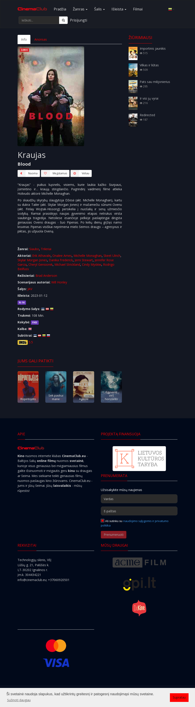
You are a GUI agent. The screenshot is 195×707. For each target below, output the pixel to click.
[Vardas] (139, 498)
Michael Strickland (67, 264)
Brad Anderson (46, 275)
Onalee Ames (62, 255)
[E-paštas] (139, 511)
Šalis (99, 9)
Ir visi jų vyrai (149, 98)
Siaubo (34, 249)
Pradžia (60, 9)
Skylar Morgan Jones (32, 260)
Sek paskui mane (55, 397)
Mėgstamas (54, 173)
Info (24, 39)
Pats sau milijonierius (155, 82)
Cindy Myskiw (91, 264)
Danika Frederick (61, 260)
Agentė (83, 399)
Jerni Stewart (84, 260)
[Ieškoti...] (39, 20)
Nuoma (28, 173)
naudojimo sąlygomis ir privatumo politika (135, 523)
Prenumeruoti (113, 534)
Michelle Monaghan (88, 255)
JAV (30, 289)
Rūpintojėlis (28, 399)
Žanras (80, 9)
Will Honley (59, 282)
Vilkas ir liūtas (149, 65)
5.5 (31, 342)
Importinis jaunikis (153, 48)
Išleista (118, 9)
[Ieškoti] (63, 20)
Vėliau (79, 173)
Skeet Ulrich (111, 255)
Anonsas (40, 39)
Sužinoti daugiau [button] (19, 700)
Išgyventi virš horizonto (111, 395)
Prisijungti (78, 20)
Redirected (147, 115)
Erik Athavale (41, 255)
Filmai (138, 9)
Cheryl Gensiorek (40, 264)
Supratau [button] (179, 697)
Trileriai (46, 249)
